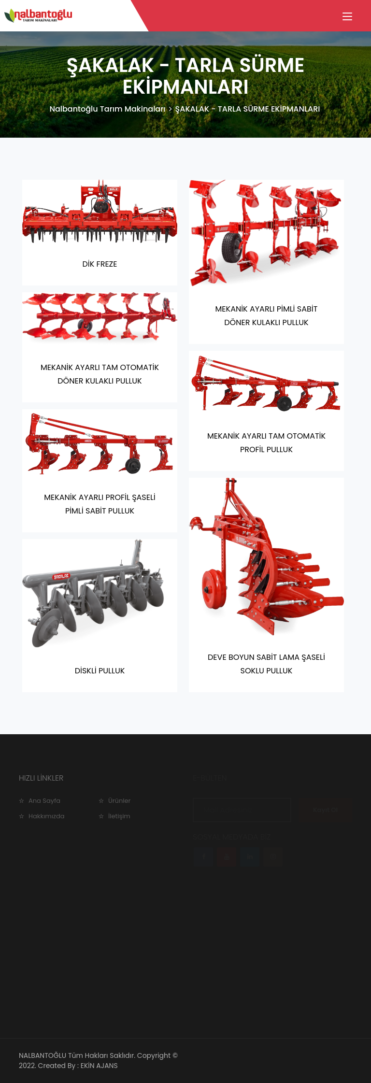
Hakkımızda (46, 816)
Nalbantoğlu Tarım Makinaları (107, 108)
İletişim (119, 816)
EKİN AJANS (99, 1065)
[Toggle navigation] (347, 17)
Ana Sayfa (44, 800)
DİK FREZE (100, 264)
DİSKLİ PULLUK (100, 670)
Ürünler (119, 800)
